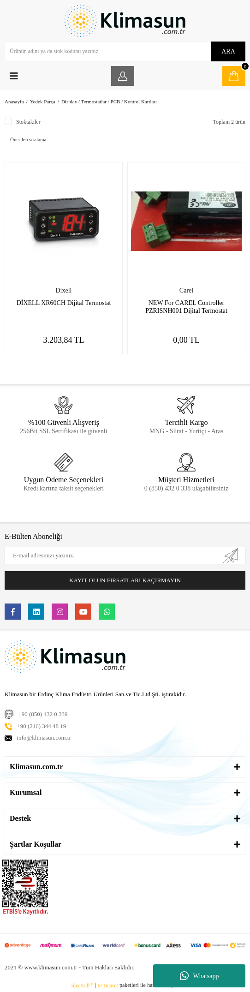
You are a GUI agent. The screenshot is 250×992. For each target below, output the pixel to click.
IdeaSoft (82, 985)
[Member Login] (122, 76)
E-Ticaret (107, 985)
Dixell (64, 290)
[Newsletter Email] (125, 555)
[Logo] (125, 21)
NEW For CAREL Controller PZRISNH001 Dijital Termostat (186, 306)
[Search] (125, 51)
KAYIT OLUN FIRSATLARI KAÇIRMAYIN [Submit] (125, 580)
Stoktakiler (28, 122)
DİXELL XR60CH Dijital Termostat (64, 302)
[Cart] (233, 76)
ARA (228, 51)
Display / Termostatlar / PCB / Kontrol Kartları (109, 101)
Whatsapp (199, 976)
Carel (186, 290)
